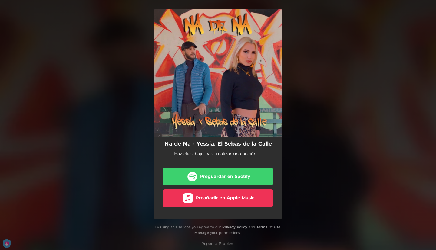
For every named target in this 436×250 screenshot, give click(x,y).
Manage (201, 233)
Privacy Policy (234, 227)
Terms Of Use (268, 227)
